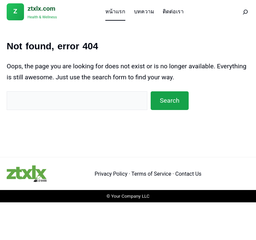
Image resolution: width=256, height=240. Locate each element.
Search (169, 100)
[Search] (240, 12)
